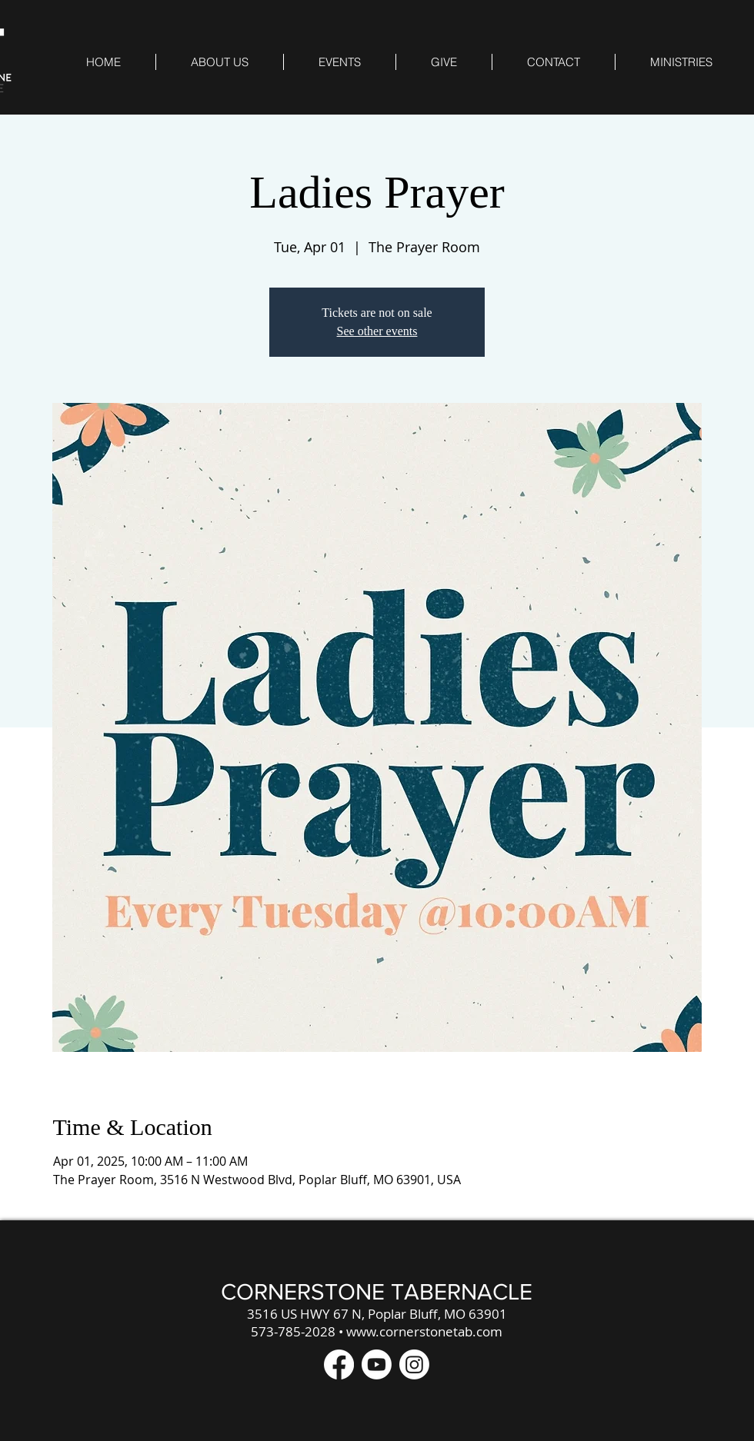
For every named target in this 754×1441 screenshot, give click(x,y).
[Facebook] (339, 1364)
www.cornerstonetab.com (424, 1331)
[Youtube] (377, 1364)
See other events (377, 331)
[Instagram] (414, 1364)
